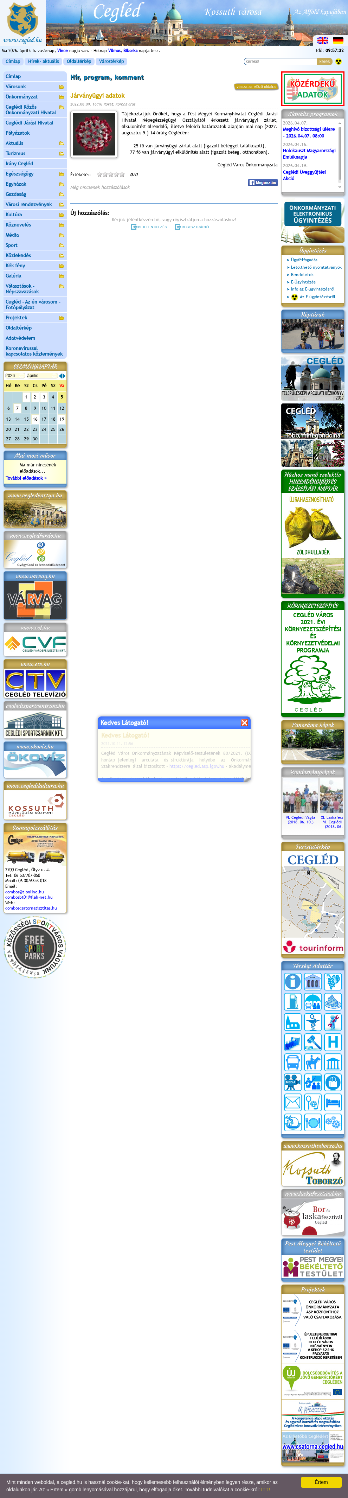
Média (35, 235)
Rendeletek (302, 274)
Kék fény (35, 266)
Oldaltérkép (79, 61)
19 (61, 419)
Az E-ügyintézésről (313, 297)
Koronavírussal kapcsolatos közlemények (34, 351)
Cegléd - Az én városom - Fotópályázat (33, 304)
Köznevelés (35, 225)
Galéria (35, 276)
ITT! (265, 1489)
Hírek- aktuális (43, 61)
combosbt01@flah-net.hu (29, 897)
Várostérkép (111, 61)
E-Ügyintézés (303, 282)
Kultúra (35, 215)
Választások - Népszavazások (35, 288)
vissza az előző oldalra (256, 86)
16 (35, 419)
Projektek (35, 318)
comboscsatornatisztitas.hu (31, 908)
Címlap (13, 61)
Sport (35, 245)
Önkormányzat (35, 97)
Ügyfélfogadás (304, 259)
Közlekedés (35, 256)
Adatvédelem (20, 338)
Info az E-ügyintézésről (313, 289)
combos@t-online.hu (24, 892)
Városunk (35, 87)
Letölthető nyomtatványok (316, 267)
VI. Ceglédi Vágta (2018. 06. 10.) (300, 817)
